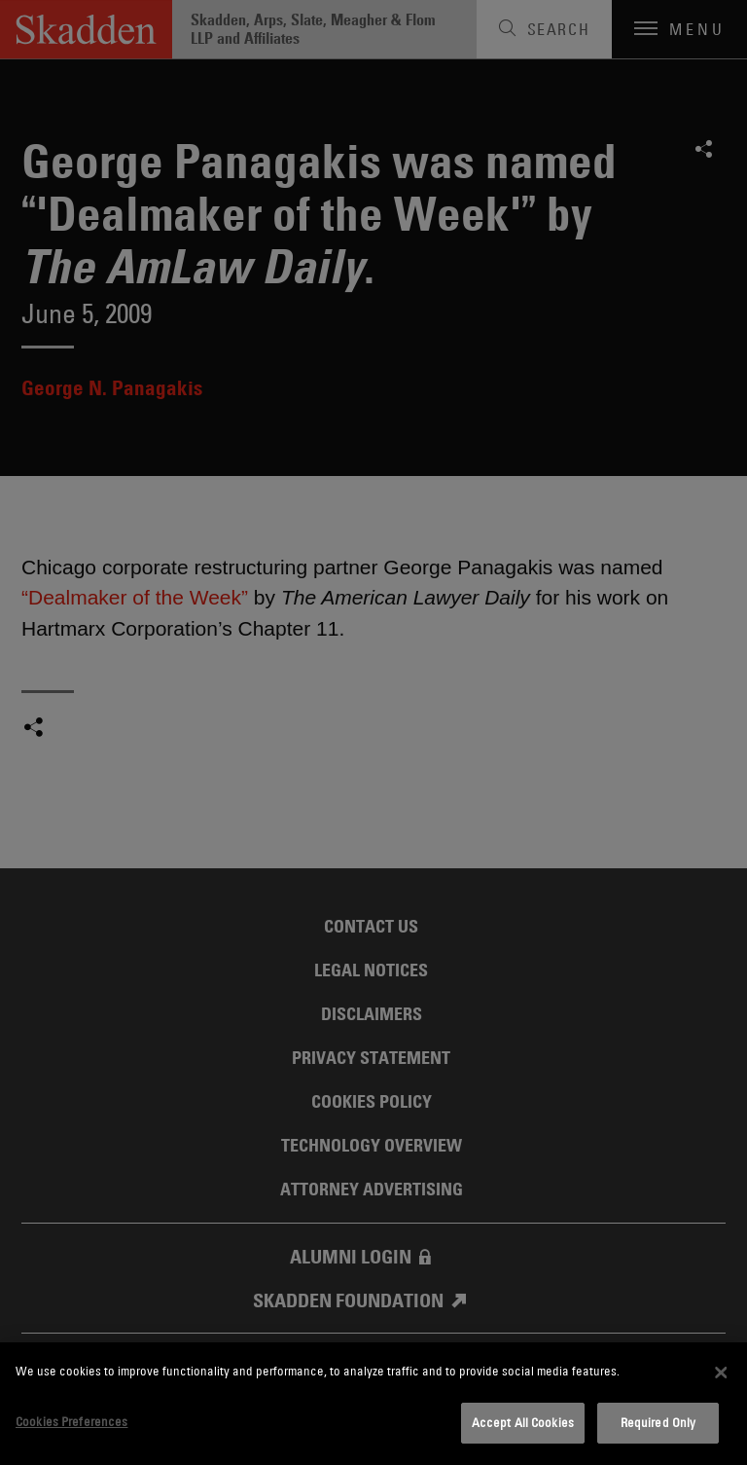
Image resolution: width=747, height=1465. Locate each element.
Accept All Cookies (523, 1422)
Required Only (658, 1422)
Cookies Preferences (71, 1421)
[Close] (721, 1372)
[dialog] (373, 1403)
